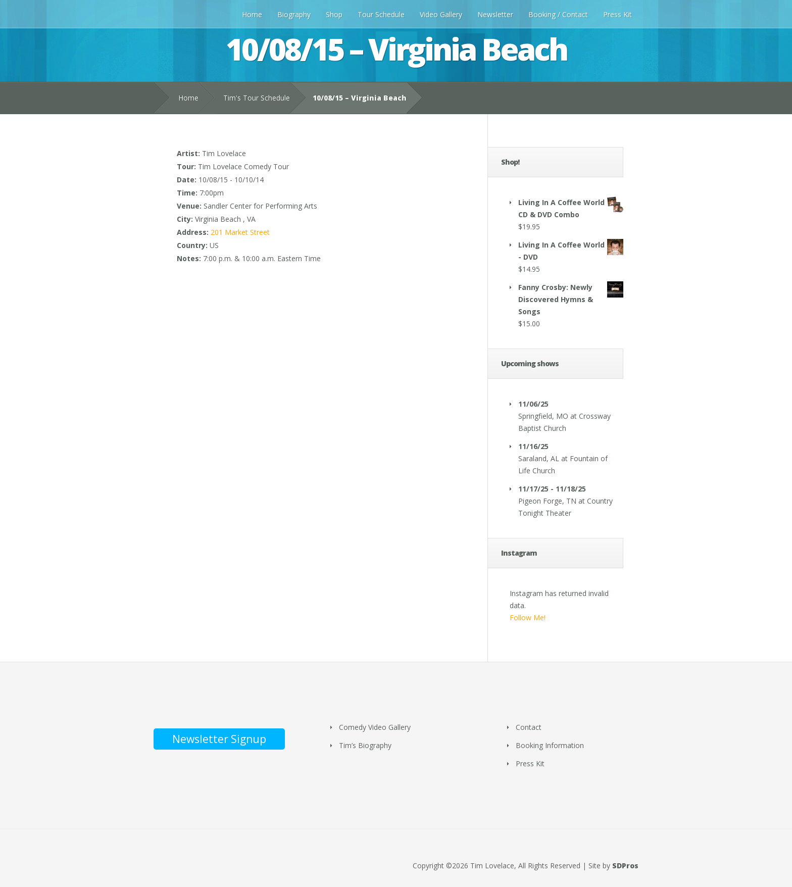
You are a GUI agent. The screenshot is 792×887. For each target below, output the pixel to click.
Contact (528, 727)
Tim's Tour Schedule (256, 98)
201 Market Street (240, 232)
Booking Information (550, 745)
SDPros (625, 865)
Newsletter (495, 14)
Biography (294, 14)
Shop (334, 14)
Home (252, 14)
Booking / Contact (558, 14)
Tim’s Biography (365, 745)
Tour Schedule (381, 14)
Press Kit (617, 14)
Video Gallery (441, 14)
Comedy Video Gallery (375, 727)
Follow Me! (528, 617)
